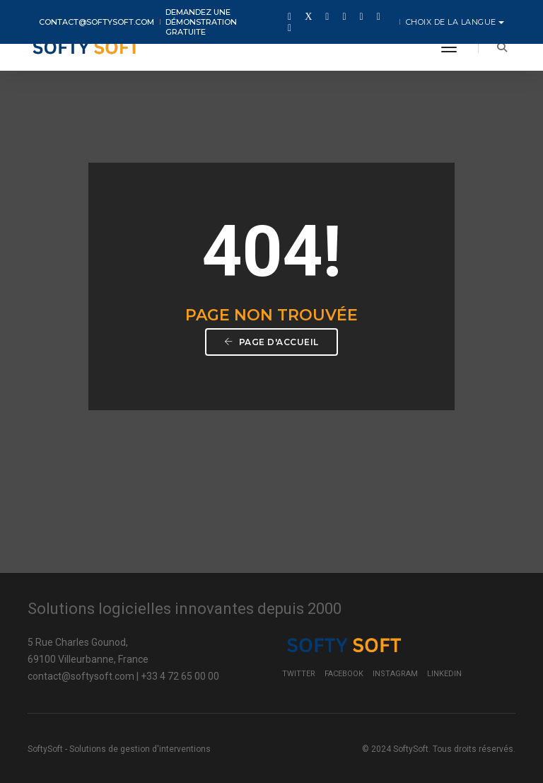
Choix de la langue (452, 22)
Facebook (344, 673)
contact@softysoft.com (96, 22)
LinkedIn (444, 673)
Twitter (298, 673)
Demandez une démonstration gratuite (201, 22)
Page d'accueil (271, 342)
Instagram (395, 673)
